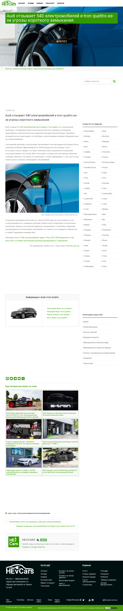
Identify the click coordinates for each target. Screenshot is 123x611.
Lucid (85, 209)
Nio (103, 219)
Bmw (85, 141)
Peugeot (87, 230)
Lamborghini (106, 193)
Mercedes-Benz (90, 214)
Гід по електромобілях (89, 581)
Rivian (104, 240)
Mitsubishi (87, 219)
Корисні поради (89, 577)
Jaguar (86, 188)
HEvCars (8, 69)
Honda (86, 183)
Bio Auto (105, 136)
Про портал (9, 601)
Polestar (87, 235)
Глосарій (104, 571)
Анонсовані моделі (66, 580)
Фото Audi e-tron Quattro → (58, 318)
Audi (103, 131)
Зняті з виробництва (64, 584)
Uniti (103, 261)
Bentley (86, 136)
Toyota (86, 261)
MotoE (85, 322)
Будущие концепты (91, 337)
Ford (85, 178)
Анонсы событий (90, 332)
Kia (85, 193)
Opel (103, 225)
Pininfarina (106, 230)
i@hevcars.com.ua (110, 600)
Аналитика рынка (90, 327)
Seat (85, 246)
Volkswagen (88, 266)
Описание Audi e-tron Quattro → (60, 312)
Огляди (44, 574)
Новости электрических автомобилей (48, 69)
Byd (85, 147)
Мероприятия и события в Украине (97, 348)
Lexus (104, 199)
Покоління (45, 586)
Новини (44, 577)
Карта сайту (38, 601)
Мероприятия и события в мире (96, 343)
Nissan (86, 225)
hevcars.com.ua (72, 246)
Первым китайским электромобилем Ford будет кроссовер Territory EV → (46, 526)
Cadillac (86, 152)
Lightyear (87, 204)
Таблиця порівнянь (108, 580)
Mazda (104, 209)
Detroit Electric (89, 162)
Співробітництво (73, 600)
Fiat (85, 173)
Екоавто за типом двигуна (66, 577)
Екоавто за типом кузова (66, 572)
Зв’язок (30, 600)
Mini (103, 214)
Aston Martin (88, 131)
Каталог (44, 571)
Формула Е (87, 358)
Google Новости (37, 547)
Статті (84, 571)
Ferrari (104, 167)
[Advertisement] (42, 91)
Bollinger (105, 141)
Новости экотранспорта (22, 69)
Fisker (104, 173)
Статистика (87, 585)
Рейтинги (104, 577)
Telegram (25, 547)
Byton (104, 147)
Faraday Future (89, 167)
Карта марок (57, 601)
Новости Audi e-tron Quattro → (59, 315)
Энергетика (88, 363)
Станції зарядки (89, 574)
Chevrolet (105, 152)
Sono (104, 251)
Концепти (105, 574)
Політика (20, 600)
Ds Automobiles (108, 162)
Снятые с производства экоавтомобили (99, 353)
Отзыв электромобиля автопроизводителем (33, 513)
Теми (50, 600)
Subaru (86, 256)
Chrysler (87, 157)
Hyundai (105, 183)
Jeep (104, 188)
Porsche (105, 235)
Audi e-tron (12, 513)
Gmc (103, 178)
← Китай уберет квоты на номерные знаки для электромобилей (33, 522)
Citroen (104, 157)
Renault (86, 240)
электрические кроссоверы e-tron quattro (41, 127)
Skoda (104, 246)
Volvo (104, 266)
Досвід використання (106, 584)
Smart (86, 251)
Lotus (104, 204)
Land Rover (88, 199)
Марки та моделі (47, 583)
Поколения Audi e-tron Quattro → (60, 308)
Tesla (104, 256)
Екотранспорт (46, 580)
